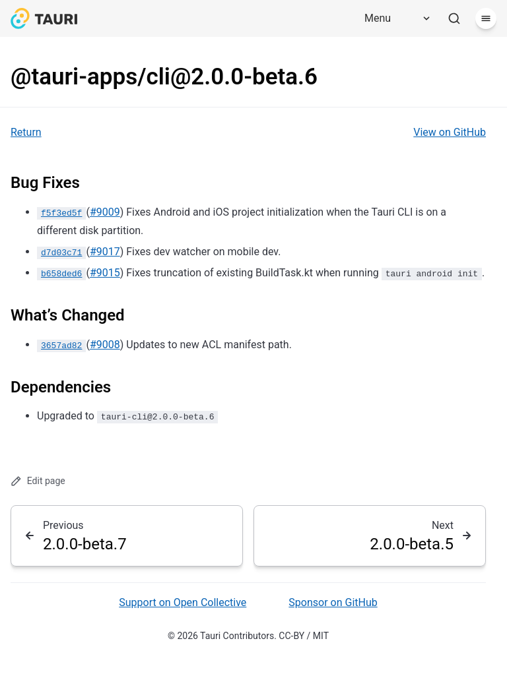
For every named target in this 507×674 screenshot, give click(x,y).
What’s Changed (68, 315)
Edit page (38, 481)
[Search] (454, 18)
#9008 (105, 344)
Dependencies (61, 387)
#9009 (105, 212)
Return (26, 132)
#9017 (105, 251)
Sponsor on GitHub (332, 602)
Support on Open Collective (182, 602)
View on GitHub (449, 132)
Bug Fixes (45, 182)
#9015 (105, 272)
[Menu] (393, 18)
